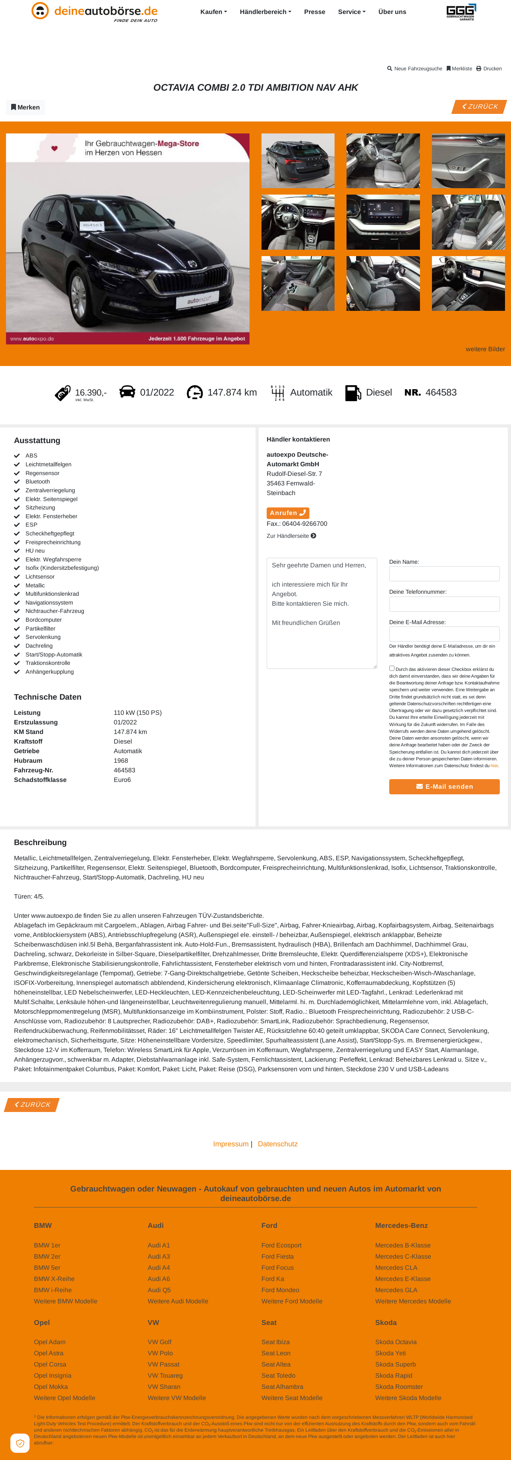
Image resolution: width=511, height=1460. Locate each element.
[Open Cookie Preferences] (20, 1443)
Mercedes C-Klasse (403, 1256)
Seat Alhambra (282, 1386)
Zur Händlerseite (291, 536)
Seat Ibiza (275, 1342)
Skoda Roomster (399, 1386)
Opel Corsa (50, 1364)
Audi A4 (159, 1267)
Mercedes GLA (396, 1290)
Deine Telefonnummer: (418, 592)
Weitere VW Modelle (177, 1397)
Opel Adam (49, 1342)
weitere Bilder (485, 349)
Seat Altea (276, 1364)
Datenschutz (278, 1144)
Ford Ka (272, 1278)
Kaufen (211, 11)
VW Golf (159, 1342)
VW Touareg (165, 1375)
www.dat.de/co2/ (72, 1443)
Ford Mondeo (280, 1290)
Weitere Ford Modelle (292, 1301)
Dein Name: (404, 562)
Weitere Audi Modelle (178, 1301)
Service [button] (349, 11)
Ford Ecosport (281, 1245)
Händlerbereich (263, 11)
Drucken (490, 69)
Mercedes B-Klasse (403, 1245)
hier (494, 765)
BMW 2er (47, 1256)
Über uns (392, 11)
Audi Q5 (159, 1290)
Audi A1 (159, 1245)
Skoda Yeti (390, 1353)
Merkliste (459, 69)
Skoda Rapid (393, 1375)
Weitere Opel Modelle (64, 1397)
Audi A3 (159, 1256)
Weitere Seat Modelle (292, 1397)
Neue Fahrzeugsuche (414, 69)
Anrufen (288, 512)
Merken (25, 107)
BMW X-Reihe (54, 1278)
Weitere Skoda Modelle (408, 1397)
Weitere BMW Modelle (65, 1301)
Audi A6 (159, 1278)
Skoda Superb (395, 1364)
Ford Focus (277, 1267)
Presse (314, 11)
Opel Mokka (51, 1386)
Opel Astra (48, 1353)
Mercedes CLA (396, 1267)
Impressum (231, 1144)
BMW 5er (47, 1267)
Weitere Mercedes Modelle (413, 1301)
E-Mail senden (444, 786)
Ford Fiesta (277, 1256)
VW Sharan (164, 1386)
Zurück (479, 106)
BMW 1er (47, 1245)
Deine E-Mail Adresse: (417, 622)
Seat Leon (276, 1353)
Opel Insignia (52, 1375)
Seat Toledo (278, 1375)
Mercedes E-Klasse (403, 1278)
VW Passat (163, 1364)
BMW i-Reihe (53, 1290)
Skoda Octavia (396, 1342)
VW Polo (160, 1353)
